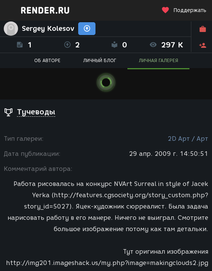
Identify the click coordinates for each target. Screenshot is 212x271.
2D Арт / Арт (188, 138)
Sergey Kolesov (48, 28)
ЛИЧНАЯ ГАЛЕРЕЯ (158, 60)
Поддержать (183, 10)
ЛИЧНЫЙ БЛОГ (99, 60)
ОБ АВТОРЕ (47, 60)
